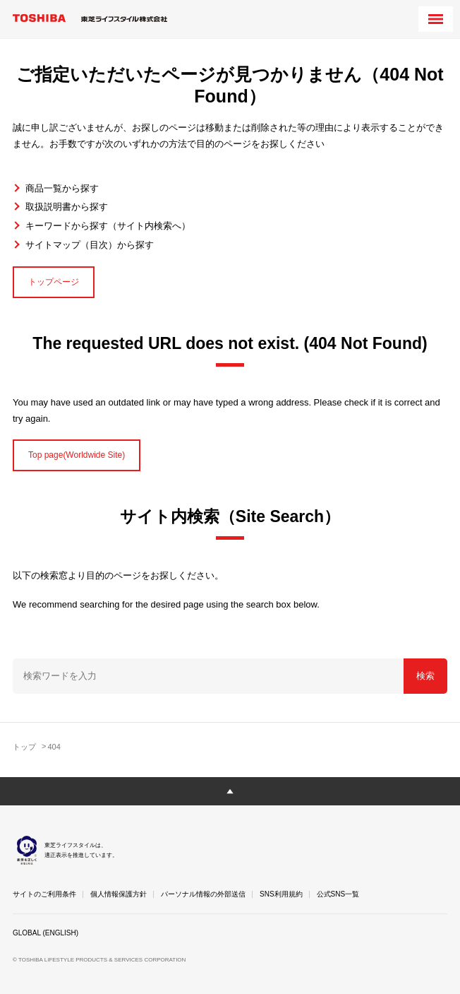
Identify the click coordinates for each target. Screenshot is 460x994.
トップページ (53, 282)
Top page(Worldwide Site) (76, 455)
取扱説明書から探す (66, 206)
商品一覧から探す (62, 188)
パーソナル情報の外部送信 (203, 894)
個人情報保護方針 (118, 894)
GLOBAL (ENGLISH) (45, 933)
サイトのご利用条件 (44, 894)
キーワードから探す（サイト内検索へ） (107, 225)
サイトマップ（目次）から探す (89, 244)
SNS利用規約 (281, 894)
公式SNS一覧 (338, 894)
